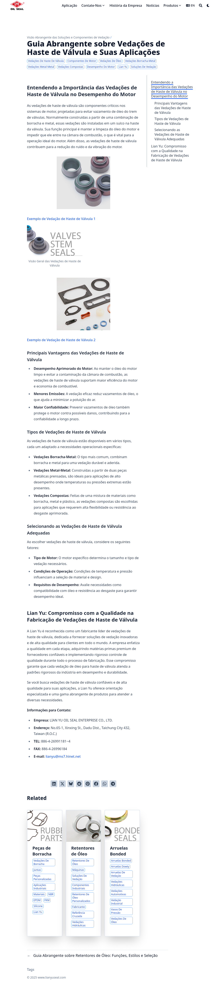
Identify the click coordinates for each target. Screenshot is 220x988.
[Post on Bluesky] (70, 783)
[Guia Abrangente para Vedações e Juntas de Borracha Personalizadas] (44, 873)
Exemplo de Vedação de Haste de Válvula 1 (68, 188)
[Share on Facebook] (96, 783)
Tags (30, 969)
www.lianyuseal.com (52, 977)
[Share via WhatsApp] (104, 783)
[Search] (200, 5)
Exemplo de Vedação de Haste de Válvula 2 (68, 310)
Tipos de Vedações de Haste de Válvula (171, 121)
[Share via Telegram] (113, 783)
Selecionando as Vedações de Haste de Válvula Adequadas (171, 134)
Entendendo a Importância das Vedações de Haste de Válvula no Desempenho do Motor (172, 89)
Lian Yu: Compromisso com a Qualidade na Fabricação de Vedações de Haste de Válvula (170, 153)
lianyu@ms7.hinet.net (63, 756)
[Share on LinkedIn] (54, 783)
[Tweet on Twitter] (62, 783)
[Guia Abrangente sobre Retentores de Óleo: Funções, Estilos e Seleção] (83, 873)
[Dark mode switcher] (208, 5)
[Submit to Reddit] (79, 783)
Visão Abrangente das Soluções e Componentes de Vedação (68, 37)
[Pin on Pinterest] (87, 783)
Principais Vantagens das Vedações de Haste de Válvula (172, 108)
